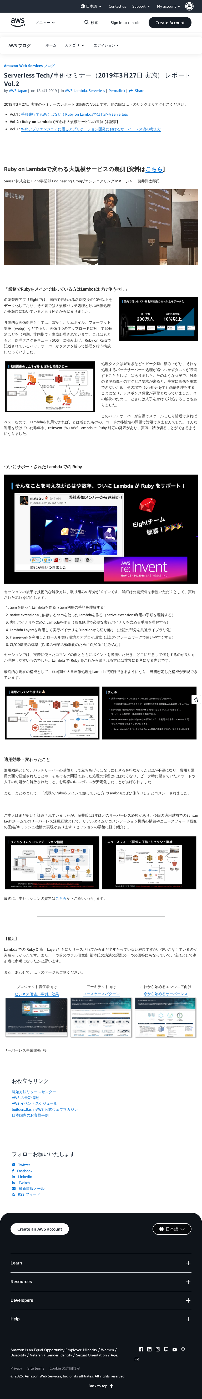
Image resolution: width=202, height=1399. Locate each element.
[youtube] (175, 1350)
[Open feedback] (196, 699)
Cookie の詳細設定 (64, 1368)
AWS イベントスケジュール (34, 1103)
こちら (154, 169)
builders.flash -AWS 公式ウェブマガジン (45, 1109)
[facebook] (141, 1350)
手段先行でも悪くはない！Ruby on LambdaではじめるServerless (74, 114)
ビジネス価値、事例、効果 (37, 994)
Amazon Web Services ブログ (29, 65)
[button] (193, 6)
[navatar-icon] (189, 6)
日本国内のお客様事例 (30, 1115)
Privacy (16, 1368)
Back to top (101, 1385)
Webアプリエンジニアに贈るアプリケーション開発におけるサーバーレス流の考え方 (91, 129)
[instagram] (158, 1350)
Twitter (21, 1165)
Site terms (35, 1368)
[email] (137, 1360)
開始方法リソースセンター (34, 1091)
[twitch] (166, 1350)
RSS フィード (26, 1194)
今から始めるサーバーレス (166, 993)
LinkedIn (22, 1176)
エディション (104, 45)
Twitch (21, 1182)
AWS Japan (18, 90)
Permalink (117, 90)
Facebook (22, 1171)
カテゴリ (73, 45)
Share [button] (136, 90)
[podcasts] (183, 1350)
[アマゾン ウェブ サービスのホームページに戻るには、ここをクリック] (18, 25)
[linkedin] (149, 1350)
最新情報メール (28, 1188)
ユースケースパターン (101, 993)
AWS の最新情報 (25, 1097)
